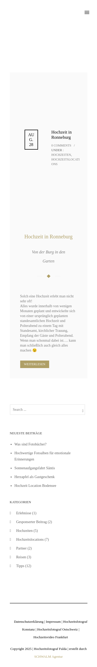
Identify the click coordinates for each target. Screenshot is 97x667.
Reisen (21, 557)
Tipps (20, 566)
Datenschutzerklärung (28, 622)
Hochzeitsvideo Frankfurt (50, 637)
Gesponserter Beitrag (31, 522)
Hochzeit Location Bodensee (35, 486)
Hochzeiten (61, 155)
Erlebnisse (23, 513)
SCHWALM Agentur (48, 656)
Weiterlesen (35, 364)
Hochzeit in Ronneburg (61, 135)
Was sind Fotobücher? (30, 444)
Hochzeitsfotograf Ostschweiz (57, 629)
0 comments (61, 145)
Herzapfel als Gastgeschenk (34, 477)
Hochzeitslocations (30, 539)
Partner (21, 548)
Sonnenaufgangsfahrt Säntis (34, 468)
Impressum (53, 622)
